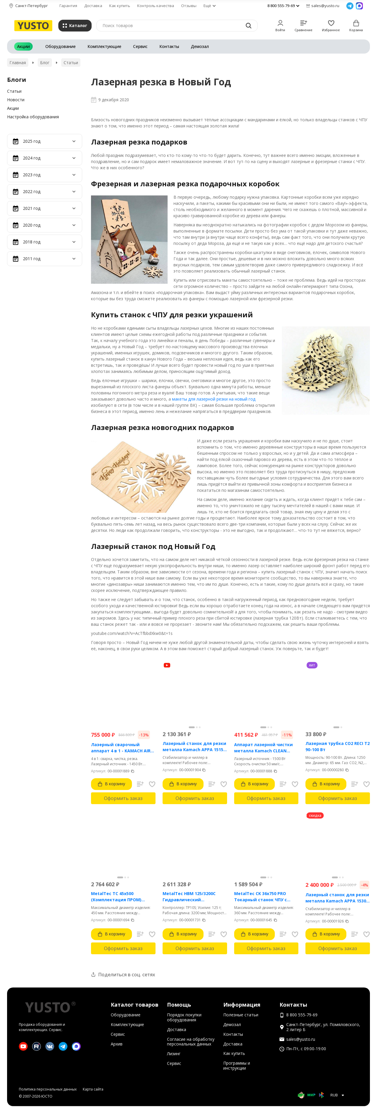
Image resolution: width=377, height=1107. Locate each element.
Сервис (140, 46)
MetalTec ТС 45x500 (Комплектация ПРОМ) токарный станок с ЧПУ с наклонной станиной (119, 897)
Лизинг (174, 1053)
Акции (23, 46)
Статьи (71, 62)
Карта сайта (93, 1089)
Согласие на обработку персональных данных (190, 1041)
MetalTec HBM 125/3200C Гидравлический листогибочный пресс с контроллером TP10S (189, 897)
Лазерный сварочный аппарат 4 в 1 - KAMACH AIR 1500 (121, 748)
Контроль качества (155, 5)
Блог (44, 62)
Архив (117, 1044)
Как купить (119, 5)
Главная (17, 62)
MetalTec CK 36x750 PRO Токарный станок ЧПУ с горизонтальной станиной (264, 897)
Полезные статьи (240, 1015)
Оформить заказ (123, 798)
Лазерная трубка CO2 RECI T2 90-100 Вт (337, 746)
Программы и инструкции (236, 1065)
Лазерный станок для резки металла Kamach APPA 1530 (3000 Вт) (337, 898)
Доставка (93, 5)
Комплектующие (104, 46)
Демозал (200, 46)
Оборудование (60, 46)
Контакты (169, 46)
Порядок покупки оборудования (184, 1017)
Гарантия (68, 5)
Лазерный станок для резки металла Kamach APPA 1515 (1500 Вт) (194, 747)
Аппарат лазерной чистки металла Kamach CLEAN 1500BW (263, 748)
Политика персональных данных (48, 1089)
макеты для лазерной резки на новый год (213, 399)
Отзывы (188, 5)
